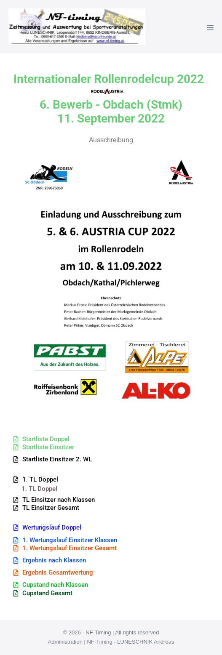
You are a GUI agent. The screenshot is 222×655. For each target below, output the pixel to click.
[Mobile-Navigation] (210, 27)
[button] (52, 459)
